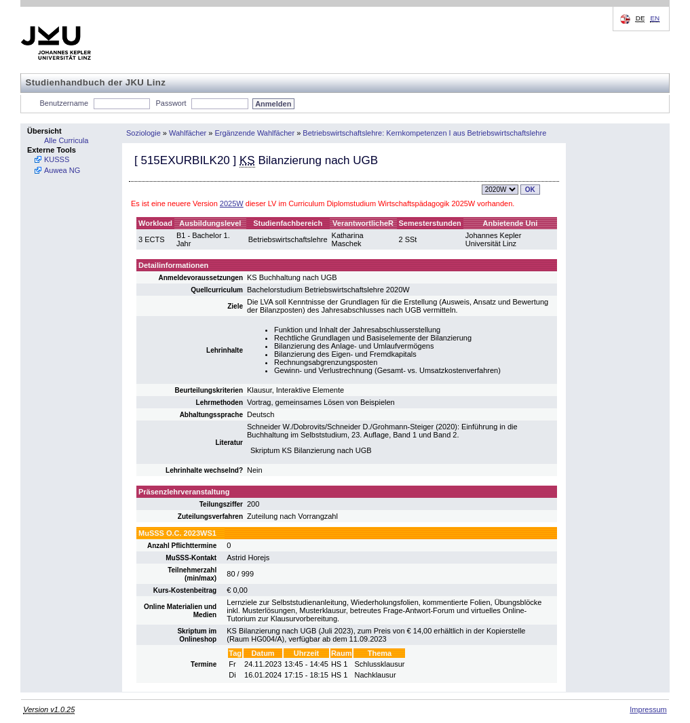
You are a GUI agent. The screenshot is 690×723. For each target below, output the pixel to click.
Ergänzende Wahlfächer (255, 133)
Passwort (170, 103)
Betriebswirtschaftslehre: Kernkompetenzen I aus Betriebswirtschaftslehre (424, 133)
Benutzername (64, 103)
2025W (232, 203)
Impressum (648, 709)
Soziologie (143, 133)
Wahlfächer (187, 133)
